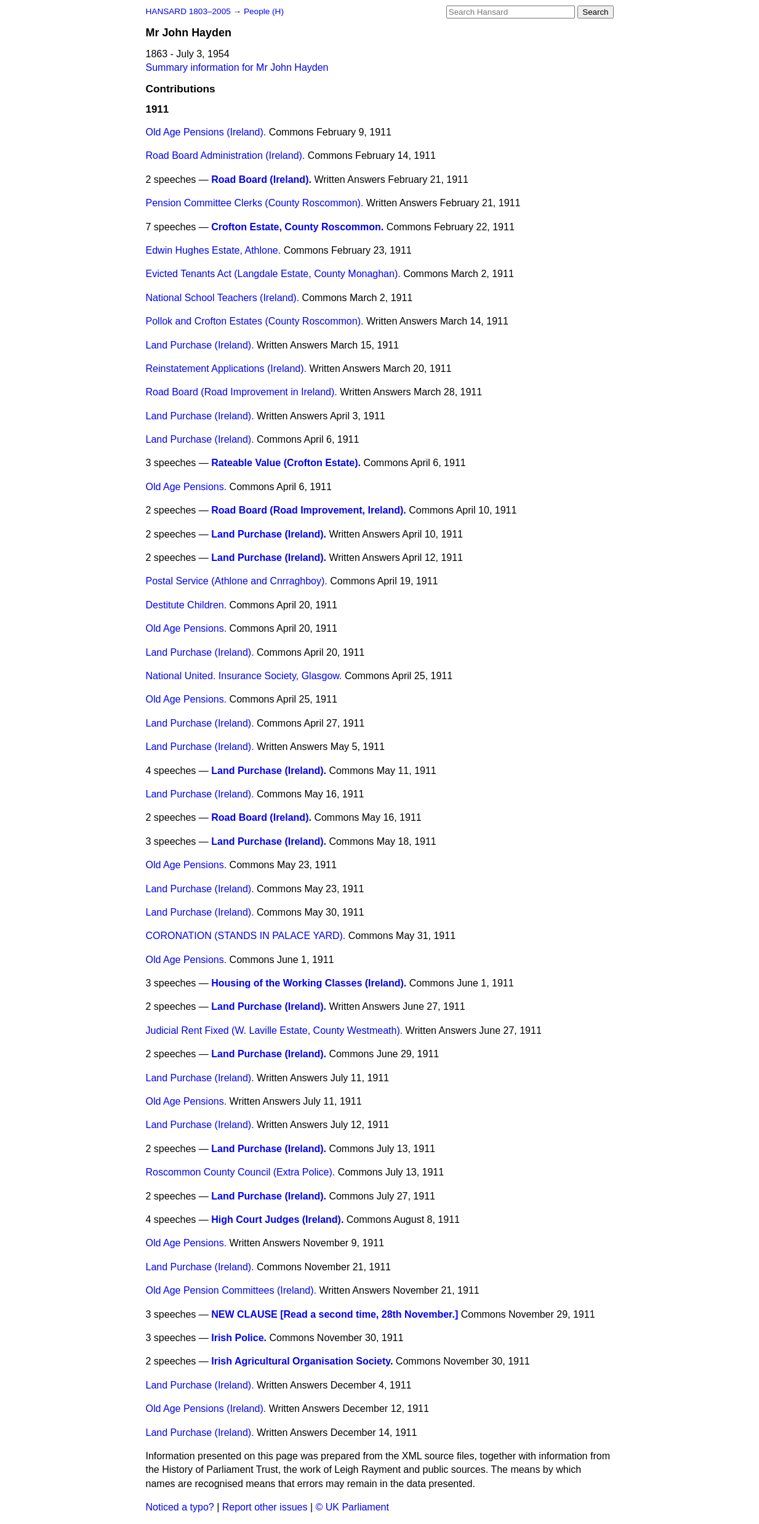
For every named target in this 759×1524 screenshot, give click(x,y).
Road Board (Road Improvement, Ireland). (308, 510)
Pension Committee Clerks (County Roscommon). (255, 203)
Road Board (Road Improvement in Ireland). (241, 392)
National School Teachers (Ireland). (223, 297)
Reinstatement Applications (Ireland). (226, 368)
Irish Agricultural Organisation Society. (302, 1361)
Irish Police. (239, 1337)
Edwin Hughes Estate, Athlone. (213, 250)
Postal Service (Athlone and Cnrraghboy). (236, 581)
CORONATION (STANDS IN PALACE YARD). (246, 935)
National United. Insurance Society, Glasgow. (244, 676)
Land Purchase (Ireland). (200, 345)
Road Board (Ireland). (261, 179)
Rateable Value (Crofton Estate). (286, 463)
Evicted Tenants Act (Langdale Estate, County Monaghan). (273, 273)
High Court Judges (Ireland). (277, 1219)
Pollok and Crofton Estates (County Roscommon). (255, 321)
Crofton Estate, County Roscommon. (297, 227)
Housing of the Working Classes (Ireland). (308, 983)
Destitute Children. (186, 605)
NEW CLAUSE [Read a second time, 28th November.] (334, 1314)
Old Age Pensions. (186, 487)
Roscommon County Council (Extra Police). (240, 1172)
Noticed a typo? (180, 1507)
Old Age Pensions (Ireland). (206, 132)
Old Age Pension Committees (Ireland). (231, 1290)
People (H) (264, 11)
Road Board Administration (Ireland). (225, 155)
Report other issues (265, 1507)
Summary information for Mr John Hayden (237, 67)
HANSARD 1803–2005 (188, 11)
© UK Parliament (352, 1507)
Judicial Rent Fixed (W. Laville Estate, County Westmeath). (274, 1030)
